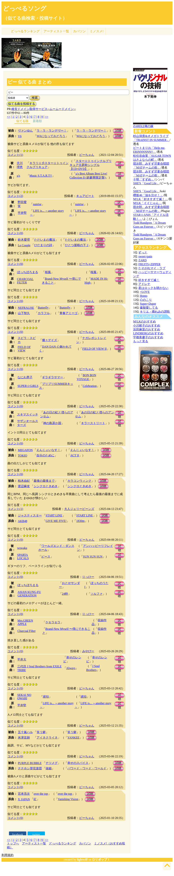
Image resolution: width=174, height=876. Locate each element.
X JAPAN (24, 799)
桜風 (48, 272)
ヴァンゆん (25, 130)
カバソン (79, 31)
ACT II (74, 455)
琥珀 (46, 696)
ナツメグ (52, 762)
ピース (45, 556)
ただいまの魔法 (44, 239)
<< (8, 116)
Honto (143, 295)
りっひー (88, 576)
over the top (41, 793)
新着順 (37, 121)
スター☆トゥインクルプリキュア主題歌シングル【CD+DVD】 (91, 164)
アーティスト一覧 (34, 843)
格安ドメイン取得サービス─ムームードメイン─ (43, 109)
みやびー (88, 651)
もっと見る (140, 341)
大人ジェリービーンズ (79, 508)
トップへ (13, 843)
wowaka (22, 548)
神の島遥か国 (52, 423)
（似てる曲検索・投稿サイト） (35, 18)
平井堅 (22, 212)
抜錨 (49, 768)
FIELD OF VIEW (24, 348)
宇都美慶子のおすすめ (148, 337)
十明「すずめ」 (143, 179)
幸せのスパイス (77, 762)
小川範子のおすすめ (146, 325)
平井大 (21, 659)
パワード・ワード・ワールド (86, 768)
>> (46, 116)
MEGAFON (25, 450)
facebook (17, 834)
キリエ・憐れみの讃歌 (155, 311)
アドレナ (144, 284)
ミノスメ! (97, 31)
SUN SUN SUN (92, 556)
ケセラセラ (52, 622)
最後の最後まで (44, 480)
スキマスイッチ (27, 414)
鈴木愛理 (24, 239)
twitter (36, 834)
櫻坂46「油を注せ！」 (148, 195)
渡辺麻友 (24, 486)
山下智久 (24, 313)
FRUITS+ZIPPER (149, 264)
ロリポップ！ (101, 859)
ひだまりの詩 (43, 245)
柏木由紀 (24, 480)
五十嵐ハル (25, 732)
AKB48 (22, 521)
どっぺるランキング (62, 843)
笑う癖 (41, 732)
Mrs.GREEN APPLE (25, 622)
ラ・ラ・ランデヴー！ (52, 130)
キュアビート (85, 196)
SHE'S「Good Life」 (146, 183)
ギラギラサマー (52, 377)
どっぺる (25, 31)
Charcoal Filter (26, 630)
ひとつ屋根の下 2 (76, 245)
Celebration (90, 385)
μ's (18, 175)
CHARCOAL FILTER (25, 280)
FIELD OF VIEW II (94, 348)
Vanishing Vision (68, 799)
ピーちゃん (86, 154)
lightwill (82, 859)
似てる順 (22, 121)
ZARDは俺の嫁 (143, 126)
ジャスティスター (30, 515)
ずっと (142, 252)
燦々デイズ (49, 340)
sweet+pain (145, 256)
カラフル (44, 313)
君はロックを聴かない (153, 287)
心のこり (146, 299)
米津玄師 (24, 737)
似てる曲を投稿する (21, 103)
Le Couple (24, 245)
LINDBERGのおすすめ (148, 333)
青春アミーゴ (69, 313)
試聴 (118, 130)
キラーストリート (93, 423)
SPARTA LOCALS (23, 556)
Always (70, 668)
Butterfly (43, 307)
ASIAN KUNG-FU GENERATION (29, 593)
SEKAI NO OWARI (24, 696)
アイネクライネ (47, 737)
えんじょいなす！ (48, 450)
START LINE (54, 515)
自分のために (45, 455)
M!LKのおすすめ (144, 321)
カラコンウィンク (79, 480)
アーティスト (56, 31)
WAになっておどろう (51, 136)
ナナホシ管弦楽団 (30, 768)
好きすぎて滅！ (148, 280)
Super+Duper (148, 303)
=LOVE (145, 291)
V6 (20, 136)
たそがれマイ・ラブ (151, 268)
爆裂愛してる (149, 307)
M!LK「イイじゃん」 (147, 203)
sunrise (37, 204)
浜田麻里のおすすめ (146, 329)
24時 (65, 593)
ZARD (142, 260)
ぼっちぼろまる (27, 272)
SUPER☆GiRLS (27, 385)
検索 (35, 97)
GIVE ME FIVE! (56, 520)
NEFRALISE (26, 307)
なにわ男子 (24, 377)
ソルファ (96, 593)
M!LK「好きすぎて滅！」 (150, 199)
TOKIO (22, 455)
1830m (80, 520)
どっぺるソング (24, 8)
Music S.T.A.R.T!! (40, 175)
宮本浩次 (24, 793)
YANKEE (73, 737)
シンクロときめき (46, 486)
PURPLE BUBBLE (30, 763)
